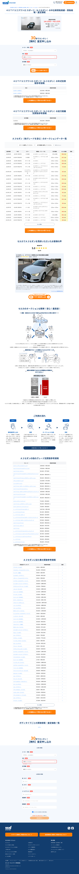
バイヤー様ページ (31, 856)
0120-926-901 (59, 3)
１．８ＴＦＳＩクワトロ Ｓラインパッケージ (23, 531)
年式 (23, 53)
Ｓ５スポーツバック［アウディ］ (20, 630)
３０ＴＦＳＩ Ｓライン (18, 471)
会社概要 (6, 860)
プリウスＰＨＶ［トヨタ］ (19, 657)
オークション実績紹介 (55, 845)
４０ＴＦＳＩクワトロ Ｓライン (20, 489)
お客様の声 (30, 842)
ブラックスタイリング (18, 480)
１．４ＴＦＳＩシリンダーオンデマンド (22, 536)
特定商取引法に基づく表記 (33, 860)
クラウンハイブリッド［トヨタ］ (20, 586)
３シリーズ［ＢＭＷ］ (18, 592)
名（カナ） (24, 784)
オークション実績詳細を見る (57, 291)
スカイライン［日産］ (18, 624)
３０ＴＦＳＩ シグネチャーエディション (22, 504)
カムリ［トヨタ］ (17, 632)
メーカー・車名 (25, 47)
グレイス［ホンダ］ (17, 679)
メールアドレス (25, 791)
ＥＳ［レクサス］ (17, 684)
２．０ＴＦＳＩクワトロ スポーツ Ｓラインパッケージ (25, 517)
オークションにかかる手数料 (11, 851)
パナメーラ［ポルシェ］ (18, 602)
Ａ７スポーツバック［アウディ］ (20, 583)
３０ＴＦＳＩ (16, 528)
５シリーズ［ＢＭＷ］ (18, 597)
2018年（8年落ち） (17, 93)
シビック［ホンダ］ (17, 589)
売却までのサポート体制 (10, 854)
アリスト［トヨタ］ (17, 700)
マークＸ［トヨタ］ (17, 594)
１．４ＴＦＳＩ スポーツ (19, 514)
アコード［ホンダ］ (17, 646)
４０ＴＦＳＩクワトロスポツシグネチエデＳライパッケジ (26, 474)
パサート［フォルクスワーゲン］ (20, 578)
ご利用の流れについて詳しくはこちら (39, 448)
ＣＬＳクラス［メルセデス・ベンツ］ (21, 613)
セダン (39, 727)
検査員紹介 (30, 851)
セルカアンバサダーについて (34, 845)
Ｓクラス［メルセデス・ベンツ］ (20, 665)
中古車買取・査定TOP (13, 7)
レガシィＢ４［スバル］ (18, 692)
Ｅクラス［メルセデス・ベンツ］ (20, 651)
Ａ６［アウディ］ (17, 676)
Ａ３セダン (36, 7)
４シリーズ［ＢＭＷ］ (18, 619)
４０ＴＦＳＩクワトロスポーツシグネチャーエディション (25, 497)
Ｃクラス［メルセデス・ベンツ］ (20, 581)
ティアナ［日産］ (17, 572)
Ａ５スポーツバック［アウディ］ (20, 654)
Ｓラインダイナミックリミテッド (20, 506)
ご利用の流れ (8, 849)
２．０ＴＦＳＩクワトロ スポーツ (21, 509)
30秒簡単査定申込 (69, 2)
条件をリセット (58, 145)
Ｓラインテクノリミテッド (19, 501)
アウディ (31, 7)
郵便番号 (24, 804)
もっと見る (39, 224)
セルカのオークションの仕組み (11, 847)
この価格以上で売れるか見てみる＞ (39, 100)
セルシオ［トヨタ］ (17, 673)
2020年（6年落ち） (17, 90)
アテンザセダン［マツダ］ (19, 689)
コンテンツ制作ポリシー (23, 860)
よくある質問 (8, 856)
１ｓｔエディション (17, 483)
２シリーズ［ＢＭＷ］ (18, 621)
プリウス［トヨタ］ (17, 567)
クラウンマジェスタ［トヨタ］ (20, 649)
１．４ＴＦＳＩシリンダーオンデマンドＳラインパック (26, 534)
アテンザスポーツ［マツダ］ (19, 695)
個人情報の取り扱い (39, 815)
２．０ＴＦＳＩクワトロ (18, 512)
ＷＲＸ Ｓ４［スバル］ (18, 627)
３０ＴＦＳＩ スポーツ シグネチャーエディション (24, 486)
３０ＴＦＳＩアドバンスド (19, 494)
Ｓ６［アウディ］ (17, 687)
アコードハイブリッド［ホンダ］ (20, 670)
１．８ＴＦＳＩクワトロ (18, 542)
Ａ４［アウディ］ (17, 635)
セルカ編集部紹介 (31, 849)
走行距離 (24, 61)
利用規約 (33, 815)
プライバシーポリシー (13, 860)
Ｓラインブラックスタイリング (20, 465)
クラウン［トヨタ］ (17, 638)
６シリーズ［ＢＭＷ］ (18, 659)
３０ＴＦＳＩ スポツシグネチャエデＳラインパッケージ (26, 491)
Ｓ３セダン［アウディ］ (18, 575)
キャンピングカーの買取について (57, 849)
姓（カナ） (24, 778)
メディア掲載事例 (31, 847)
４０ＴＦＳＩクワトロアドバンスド (21, 468)
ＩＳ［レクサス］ (17, 608)
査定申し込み (53, 851)
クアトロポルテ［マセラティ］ (20, 681)
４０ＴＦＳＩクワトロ (18, 523)
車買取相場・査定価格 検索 (24, 7)
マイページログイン (32, 854)
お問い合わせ (51, 860)
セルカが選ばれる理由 (9, 845)
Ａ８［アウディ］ (17, 698)
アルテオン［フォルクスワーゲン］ (21, 570)
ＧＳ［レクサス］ (17, 643)
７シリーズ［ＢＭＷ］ (18, 668)
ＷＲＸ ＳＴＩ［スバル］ (19, 611)
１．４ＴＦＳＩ (16, 539)
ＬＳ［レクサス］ (17, 605)
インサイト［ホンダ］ (18, 616)
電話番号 (24, 797)
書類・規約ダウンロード (43, 860)
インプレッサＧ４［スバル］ (19, 640)
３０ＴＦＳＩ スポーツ (18, 525)
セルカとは (7, 842)
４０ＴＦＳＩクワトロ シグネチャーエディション (24, 478)
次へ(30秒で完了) (39, 70)
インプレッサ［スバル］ (18, 662)
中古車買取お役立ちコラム (56, 847)
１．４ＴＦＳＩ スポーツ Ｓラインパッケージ (23, 520)
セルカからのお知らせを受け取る (40, 812)
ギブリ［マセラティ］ (18, 600)
